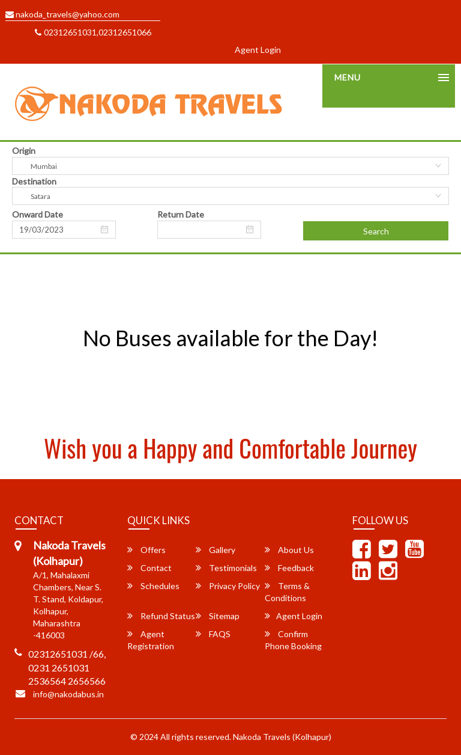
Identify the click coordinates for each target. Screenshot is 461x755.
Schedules (153, 586)
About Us (289, 550)
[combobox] (230, 166)
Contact (149, 568)
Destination (34, 181)
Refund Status (161, 616)
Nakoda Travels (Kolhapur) (282, 737)
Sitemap (218, 616)
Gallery (215, 550)
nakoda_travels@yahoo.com (62, 14)
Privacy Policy (228, 586)
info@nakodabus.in (68, 694)
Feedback (289, 568)
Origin (23, 150)
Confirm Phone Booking (293, 640)
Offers (146, 550)
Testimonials (226, 568)
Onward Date (37, 214)
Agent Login (258, 49)
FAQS (213, 634)
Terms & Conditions (287, 592)
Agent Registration (150, 640)
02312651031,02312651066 (93, 32)
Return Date (180, 214)
